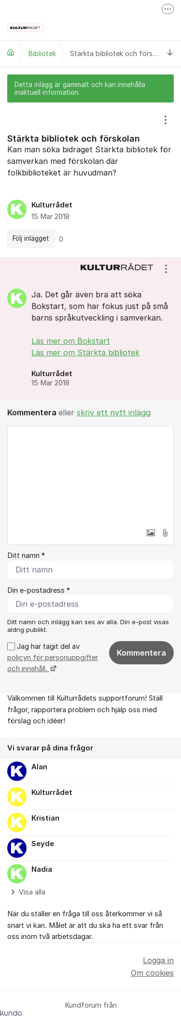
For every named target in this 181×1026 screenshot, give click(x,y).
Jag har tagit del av (52, 658)
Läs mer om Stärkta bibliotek (85, 352)
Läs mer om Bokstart (70, 341)
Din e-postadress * (38, 590)
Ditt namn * (26, 555)
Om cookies (152, 973)
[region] (90, 180)
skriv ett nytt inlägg (114, 412)
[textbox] (90, 474)
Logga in (158, 960)
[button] (150, 532)
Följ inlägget (31, 238)
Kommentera (141, 653)
